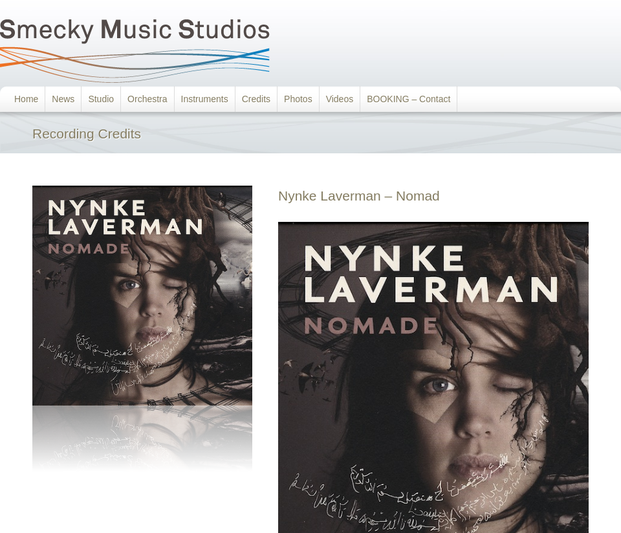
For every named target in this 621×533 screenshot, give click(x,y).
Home (26, 99)
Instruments (204, 99)
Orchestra (147, 99)
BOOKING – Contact (408, 99)
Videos (340, 99)
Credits (256, 99)
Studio (101, 99)
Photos (298, 99)
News (63, 99)
